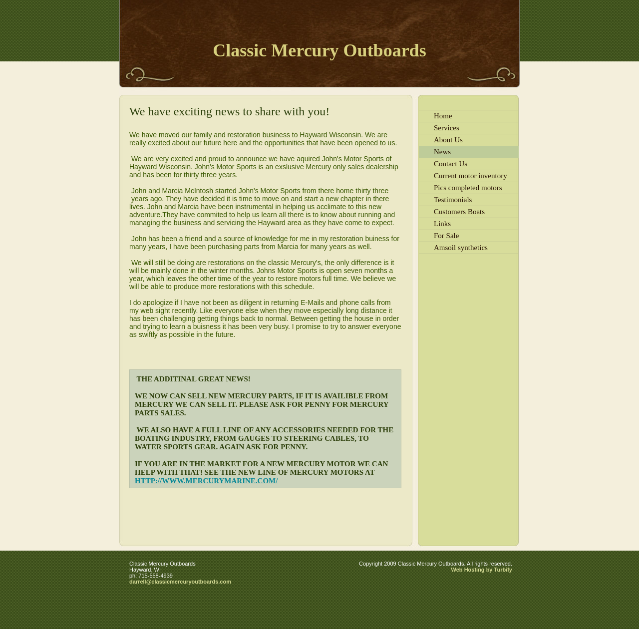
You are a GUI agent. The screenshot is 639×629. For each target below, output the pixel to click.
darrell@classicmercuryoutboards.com (180, 582)
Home (443, 116)
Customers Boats (459, 212)
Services (446, 128)
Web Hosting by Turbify (481, 570)
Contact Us (450, 164)
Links (442, 224)
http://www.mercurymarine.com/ (206, 481)
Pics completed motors (468, 188)
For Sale (446, 236)
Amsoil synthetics (461, 248)
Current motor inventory (470, 176)
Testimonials (453, 200)
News (442, 152)
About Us (448, 140)
